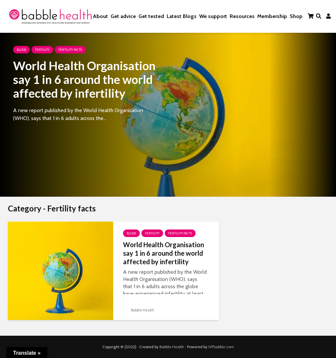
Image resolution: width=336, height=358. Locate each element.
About (100, 16)
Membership (272, 16)
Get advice (123, 16)
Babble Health (138, 310)
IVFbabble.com (221, 346)
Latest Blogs (182, 16)
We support (213, 16)
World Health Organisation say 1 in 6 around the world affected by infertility (84, 79)
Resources (242, 16)
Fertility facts (70, 50)
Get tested (151, 16)
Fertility (42, 50)
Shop (296, 16)
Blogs (21, 50)
